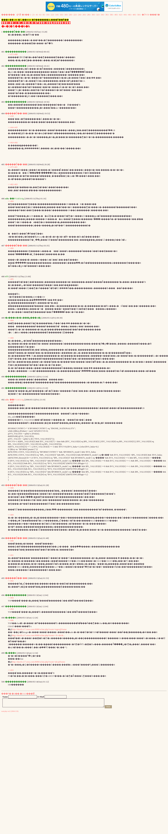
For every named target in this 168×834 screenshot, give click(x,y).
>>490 (11, 541)
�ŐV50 (145, 14)
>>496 (11, 620)
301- (94, 14)
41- (37, 14)
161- (62, 14)
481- (135, 14)
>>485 (11, 279)
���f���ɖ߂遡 (11, 14)
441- (126, 14)
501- (139, 14)
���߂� (6, 693)
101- (48, 14)
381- (112, 14)
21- (33, 14)
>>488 (11, 338)
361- (107, 14)
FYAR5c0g (19, 399)
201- (71, 14)
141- (57, 14)
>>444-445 (13, 127)
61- (40, 14)
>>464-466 (13, 142)
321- (98, 14)
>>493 (11, 670)
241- (80, 14)
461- (130, 14)
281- (89, 14)
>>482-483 (13, 184)
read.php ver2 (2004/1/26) (10, 711)
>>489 (11, 515)
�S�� (25, 14)
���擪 (30, 693)
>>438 (11, 116)
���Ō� (155, 14)
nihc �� (9, 399)
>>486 (11, 248)
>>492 (11, 581)
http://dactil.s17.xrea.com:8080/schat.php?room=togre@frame (39, 629)
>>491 (11, 555)
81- (44, 14)
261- (85, 14)
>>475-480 (13, 54)
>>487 (11, 402)
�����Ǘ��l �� (16, 113)
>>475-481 (13, 167)
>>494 (11, 598)
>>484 (11, 201)
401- (116, 14)
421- (121, 14)
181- (66, 14)
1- (31, 14)
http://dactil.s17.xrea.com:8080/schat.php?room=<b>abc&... (38, 635)
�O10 (23, 693)
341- (103, 14)
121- (53, 14)
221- (75, 14)
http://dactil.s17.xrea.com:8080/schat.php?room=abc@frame (38, 662)
